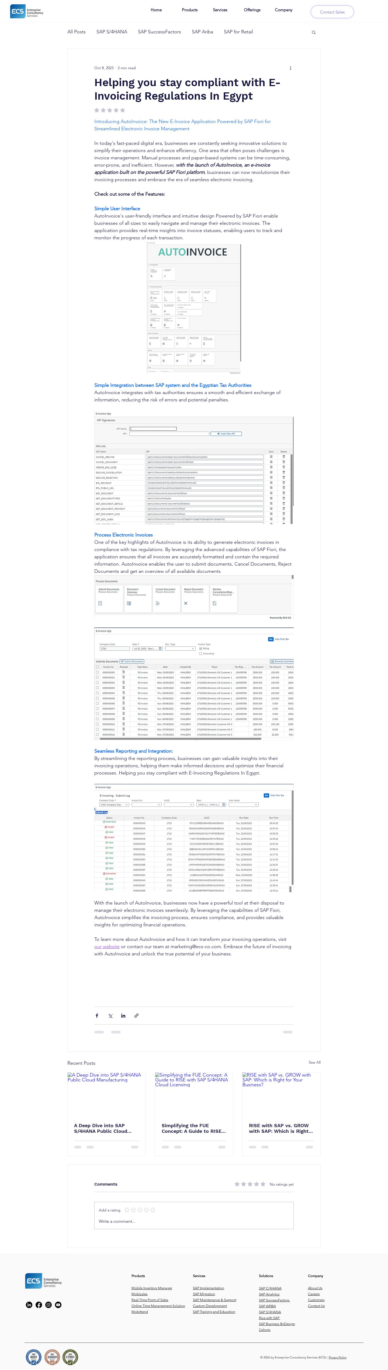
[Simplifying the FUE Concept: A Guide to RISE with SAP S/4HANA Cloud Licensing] (194, 1094)
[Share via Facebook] (96, 1015)
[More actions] (290, 68)
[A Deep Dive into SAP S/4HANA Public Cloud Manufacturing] (107, 1094)
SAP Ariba (202, 32)
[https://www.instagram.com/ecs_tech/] (48, 1305)
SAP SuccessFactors (159, 32)
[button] (313, 32)
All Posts (76, 32)
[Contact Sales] (332, 12)
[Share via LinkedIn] (123, 1015)
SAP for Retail (238, 32)
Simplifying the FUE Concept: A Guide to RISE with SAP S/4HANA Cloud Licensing (192, 1128)
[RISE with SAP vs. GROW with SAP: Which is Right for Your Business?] (281, 1094)
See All (315, 1062)
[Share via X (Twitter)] (110, 1015)
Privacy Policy (338, 1357)
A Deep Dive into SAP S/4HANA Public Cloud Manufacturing (100, 1128)
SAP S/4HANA (111, 32)
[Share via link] (136, 1015)
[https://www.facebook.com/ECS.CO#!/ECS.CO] (39, 1305)
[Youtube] (58, 1305)
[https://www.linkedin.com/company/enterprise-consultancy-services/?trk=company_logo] (29, 1305)
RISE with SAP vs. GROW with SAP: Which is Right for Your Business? (279, 1128)
